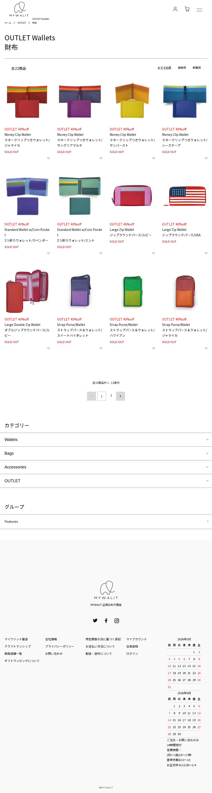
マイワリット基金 (16, 640)
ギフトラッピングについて (22, 662)
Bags (9, 453)
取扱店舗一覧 (13, 654)
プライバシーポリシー (59, 647)
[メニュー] (199, 10)
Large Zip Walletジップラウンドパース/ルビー (131, 231)
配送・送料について (99, 654)
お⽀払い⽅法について (100, 647)
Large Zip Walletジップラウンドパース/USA (181, 231)
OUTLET (24, 23)
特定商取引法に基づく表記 (103, 640)
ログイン (132, 654)
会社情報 (51, 640)
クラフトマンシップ (17, 647)
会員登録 (132, 647)
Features (12, 522)
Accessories (15, 466)
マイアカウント (136, 640)
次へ (119, 396)
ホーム (8, 23)
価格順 (182, 69)
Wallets (11, 439)
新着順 (197, 69)
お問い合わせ (54, 654)
